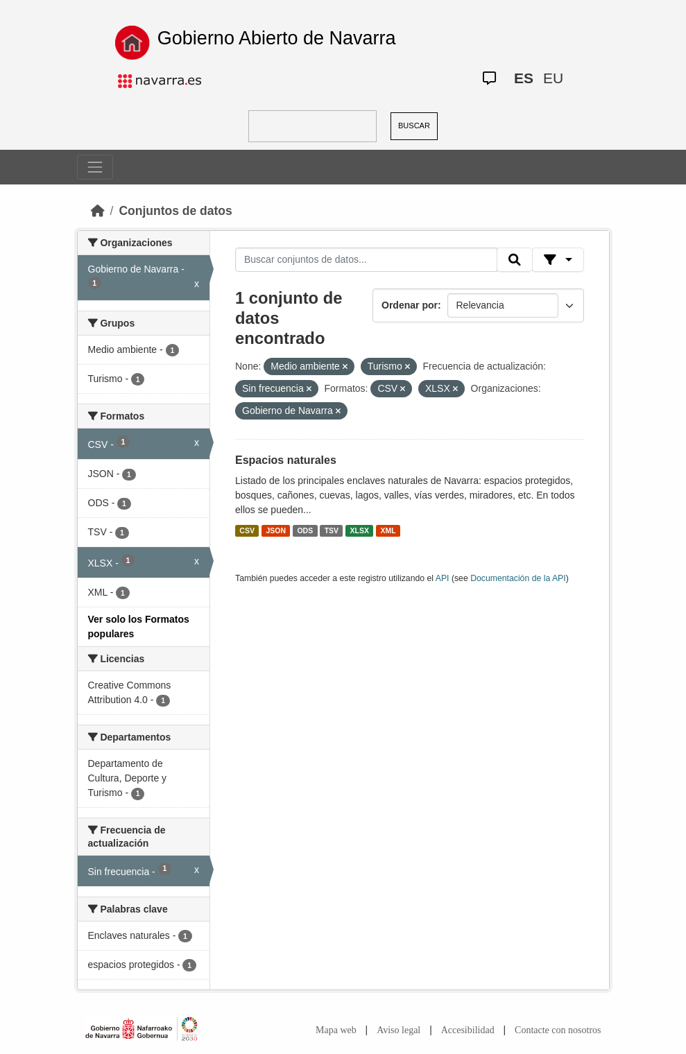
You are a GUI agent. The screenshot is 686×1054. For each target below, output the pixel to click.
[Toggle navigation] (95, 167)
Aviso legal (398, 1030)
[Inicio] (98, 211)
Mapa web (336, 1030)
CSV (247, 530)
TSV (331, 530)
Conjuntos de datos (175, 211)
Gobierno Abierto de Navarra (276, 38)
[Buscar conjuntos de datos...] (366, 260)
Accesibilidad (468, 1030)
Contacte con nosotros (558, 1030)
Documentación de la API (518, 578)
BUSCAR (414, 125)
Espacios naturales (285, 460)
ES (523, 78)
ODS (305, 530)
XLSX (359, 530)
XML (388, 530)
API (442, 578)
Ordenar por (409, 305)
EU (553, 78)
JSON (276, 530)
